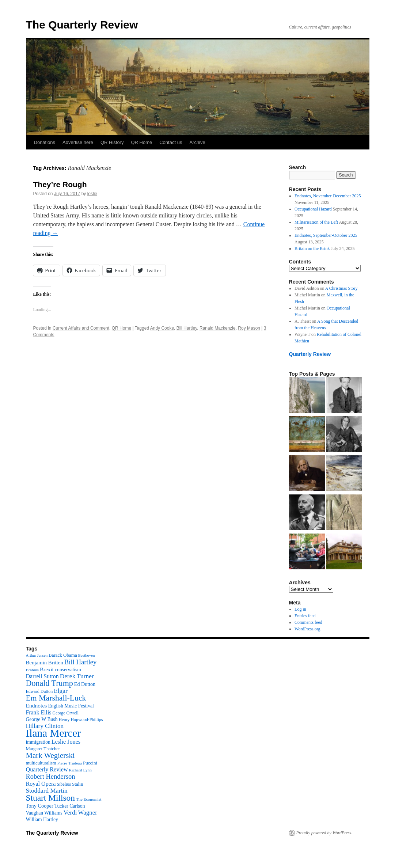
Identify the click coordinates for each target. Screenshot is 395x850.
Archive (197, 142)
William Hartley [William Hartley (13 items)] (42, 819)
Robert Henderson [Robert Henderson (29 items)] (50, 776)
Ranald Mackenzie (218, 328)
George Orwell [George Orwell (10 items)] (65, 713)
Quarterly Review (310, 354)
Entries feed (305, 615)
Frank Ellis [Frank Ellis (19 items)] (39, 712)
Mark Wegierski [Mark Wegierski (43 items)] (50, 755)
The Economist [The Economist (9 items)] (88, 799)
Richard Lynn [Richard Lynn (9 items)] (80, 770)
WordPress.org (307, 628)
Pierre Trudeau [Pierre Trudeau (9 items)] (69, 763)
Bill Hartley (186, 328)
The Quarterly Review (82, 25)
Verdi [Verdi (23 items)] (70, 812)
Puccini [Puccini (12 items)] (90, 763)
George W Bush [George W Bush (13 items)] (42, 719)
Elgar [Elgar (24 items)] (61, 690)
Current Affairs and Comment (81, 328)
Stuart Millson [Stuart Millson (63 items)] (50, 797)
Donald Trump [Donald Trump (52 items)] (49, 683)
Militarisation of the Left (316, 222)
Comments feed (308, 622)
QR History (112, 142)
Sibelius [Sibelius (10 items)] (64, 784)
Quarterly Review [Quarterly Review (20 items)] (47, 769)
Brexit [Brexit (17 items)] (47, 669)
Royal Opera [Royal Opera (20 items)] (41, 784)
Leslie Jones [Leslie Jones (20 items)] (66, 742)
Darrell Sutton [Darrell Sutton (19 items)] (42, 676)
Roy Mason (249, 328)
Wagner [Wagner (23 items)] (87, 812)
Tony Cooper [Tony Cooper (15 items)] (39, 806)
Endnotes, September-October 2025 (326, 235)
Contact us (170, 142)
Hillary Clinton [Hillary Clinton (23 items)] (45, 725)
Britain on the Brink (312, 248)
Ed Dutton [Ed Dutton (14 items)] (84, 684)
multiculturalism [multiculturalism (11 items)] (41, 763)
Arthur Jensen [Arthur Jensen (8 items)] (37, 655)
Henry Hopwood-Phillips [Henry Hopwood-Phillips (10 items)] (80, 719)
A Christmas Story (341, 288)
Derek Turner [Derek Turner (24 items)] (77, 676)
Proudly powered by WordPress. (324, 832)
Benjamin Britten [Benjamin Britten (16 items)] (44, 662)
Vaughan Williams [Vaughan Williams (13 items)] (44, 813)
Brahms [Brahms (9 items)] (32, 670)
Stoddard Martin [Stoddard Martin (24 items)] (47, 790)
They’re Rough (60, 184)
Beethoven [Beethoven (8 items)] (86, 655)
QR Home (141, 142)
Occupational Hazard (313, 209)
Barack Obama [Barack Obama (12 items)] (63, 655)
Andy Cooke (162, 328)
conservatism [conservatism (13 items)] (68, 669)
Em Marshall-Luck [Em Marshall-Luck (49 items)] (56, 698)
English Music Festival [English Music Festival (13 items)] (71, 706)
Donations (45, 142)
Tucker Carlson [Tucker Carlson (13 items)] (69, 806)
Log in (300, 609)
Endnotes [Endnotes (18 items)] (36, 705)
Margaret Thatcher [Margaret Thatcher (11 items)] (43, 748)
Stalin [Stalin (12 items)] (77, 784)
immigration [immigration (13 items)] (38, 742)
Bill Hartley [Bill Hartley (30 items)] (80, 662)
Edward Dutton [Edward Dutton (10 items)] (39, 691)
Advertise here (77, 142)
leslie (92, 193)
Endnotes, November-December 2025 (328, 195)
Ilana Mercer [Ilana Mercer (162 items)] (53, 733)
